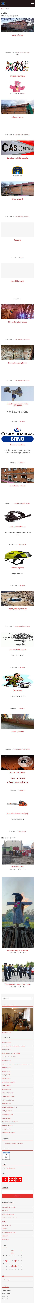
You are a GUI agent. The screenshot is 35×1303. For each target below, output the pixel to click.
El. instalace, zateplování (17, 363)
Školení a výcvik (22, 544)
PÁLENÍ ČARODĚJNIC (17, 772)
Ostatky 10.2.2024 (17, 867)
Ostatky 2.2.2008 (6, 1089)
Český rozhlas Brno (17, 445)
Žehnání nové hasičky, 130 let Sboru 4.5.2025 (13, 1046)
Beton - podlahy (17, 731)
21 (15, 1266)
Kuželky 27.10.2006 (7, 1111)
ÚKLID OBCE (17, 690)
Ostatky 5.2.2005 (6, 1129)
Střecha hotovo (17, 117)
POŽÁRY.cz (4, 1228)
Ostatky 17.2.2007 (6, 1103)
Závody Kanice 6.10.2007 (8, 1096)
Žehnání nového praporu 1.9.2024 (17, 984)
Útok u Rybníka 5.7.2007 (8, 1100)
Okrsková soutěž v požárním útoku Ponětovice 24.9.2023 (17, 1064)
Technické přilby (17, 568)
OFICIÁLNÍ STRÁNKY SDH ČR (9, 1218)
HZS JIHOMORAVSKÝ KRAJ (8, 1232)
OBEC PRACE (5, 1210)
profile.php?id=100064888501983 (14, 1143)
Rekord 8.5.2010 (6, 1078)
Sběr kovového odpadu (17, 650)
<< (3, 1250)
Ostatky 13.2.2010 (6, 1075)
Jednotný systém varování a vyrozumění (17, 404)
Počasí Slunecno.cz (10, 1168)
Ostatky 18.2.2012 (6, 1067)
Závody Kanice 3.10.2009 (8, 1082)
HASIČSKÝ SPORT (6, 1225)
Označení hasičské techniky (17, 158)
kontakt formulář (17, 281)
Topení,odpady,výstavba (17, 609)
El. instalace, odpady (17, 486)
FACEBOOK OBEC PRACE (8, 1214)
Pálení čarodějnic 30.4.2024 (17, 950)
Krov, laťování (17, 35)
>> (21, 1250)
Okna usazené (17, 199)
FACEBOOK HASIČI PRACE (8, 1207)
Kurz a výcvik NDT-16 (18, 527)
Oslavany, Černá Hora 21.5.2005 (10, 1121)
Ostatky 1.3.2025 (6, 1049)
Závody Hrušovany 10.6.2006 (9, 1107)
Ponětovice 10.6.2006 (7, 1114)
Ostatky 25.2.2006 (6, 1118)
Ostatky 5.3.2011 (6, 1071)
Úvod (2, 9)
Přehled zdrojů (6, 1280)
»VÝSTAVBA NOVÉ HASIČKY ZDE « (22, 52)
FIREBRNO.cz (5, 1239)
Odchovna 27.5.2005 (7, 1125)
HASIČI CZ (4, 1221)
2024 (12, 1253)
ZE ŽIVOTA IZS (5, 1236)
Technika (17, 240)
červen (12, 1250)
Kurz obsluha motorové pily (17, 813)
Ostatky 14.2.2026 (6, 1032)
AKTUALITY (22, 93)
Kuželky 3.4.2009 (6, 1085)
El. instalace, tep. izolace (17, 322)
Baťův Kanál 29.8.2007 (7, 1093)
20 (12, 1266)
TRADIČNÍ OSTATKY (17, 76)
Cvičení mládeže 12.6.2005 (8, 1132)
